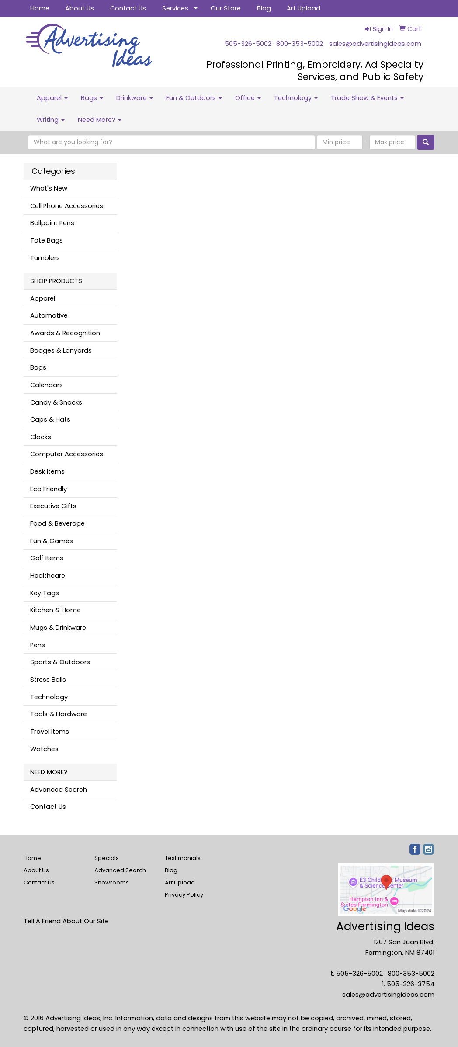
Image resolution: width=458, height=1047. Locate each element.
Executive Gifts (53, 506)
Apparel (52, 98)
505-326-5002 (248, 43)
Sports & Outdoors (60, 662)
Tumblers (45, 257)
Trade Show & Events (367, 98)
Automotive (49, 315)
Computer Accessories (66, 454)
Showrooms (111, 882)
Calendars (46, 385)
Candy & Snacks (56, 402)
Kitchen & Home (55, 610)
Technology (296, 98)
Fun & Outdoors (194, 98)
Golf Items (46, 558)
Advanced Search (58, 789)
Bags (92, 98)
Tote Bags (46, 240)
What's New (48, 188)
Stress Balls (48, 679)
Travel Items (49, 731)
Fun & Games (51, 541)
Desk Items (47, 471)
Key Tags (44, 593)
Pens (37, 645)
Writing (51, 119)
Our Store (226, 8)
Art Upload (303, 8)
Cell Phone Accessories (66, 205)
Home (39, 8)
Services (175, 8)
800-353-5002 (299, 43)
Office (248, 98)
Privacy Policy (184, 895)
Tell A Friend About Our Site (66, 921)
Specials (106, 858)
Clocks (40, 437)
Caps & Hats (50, 419)
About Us (79, 8)
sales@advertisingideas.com (375, 43)
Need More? (99, 119)
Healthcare (47, 575)
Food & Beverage (57, 523)
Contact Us (128, 8)
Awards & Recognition (65, 333)
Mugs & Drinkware (58, 627)
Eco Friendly (48, 489)
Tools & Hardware (58, 714)
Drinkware (134, 98)
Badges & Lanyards (61, 350)
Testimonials (183, 858)
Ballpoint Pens (52, 222)
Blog (264, 8)
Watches (44, 749)
